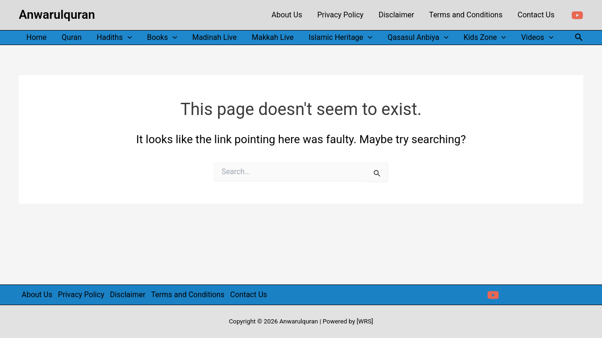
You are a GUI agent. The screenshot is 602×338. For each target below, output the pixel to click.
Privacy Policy (81, 294)
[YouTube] (577, 15)
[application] (127, 38)
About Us (37, 294)
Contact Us (248, 294)
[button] (579, 37)
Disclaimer (127, 294)
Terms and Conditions (187, 294)
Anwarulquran (57, 15)
